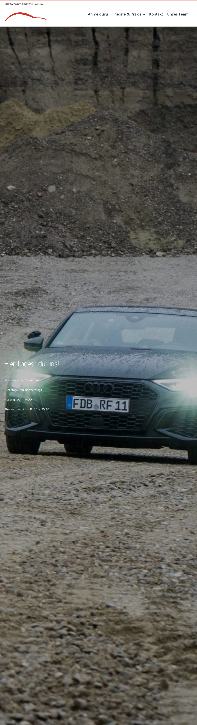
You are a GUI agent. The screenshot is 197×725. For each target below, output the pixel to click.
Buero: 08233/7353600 (33, 3)
